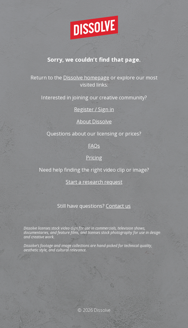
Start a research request (94, 181)
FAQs (94, 145)
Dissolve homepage (86, 77)
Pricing (94, 157)
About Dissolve (94, 121)
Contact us (118, 205)
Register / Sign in (94, 109)
